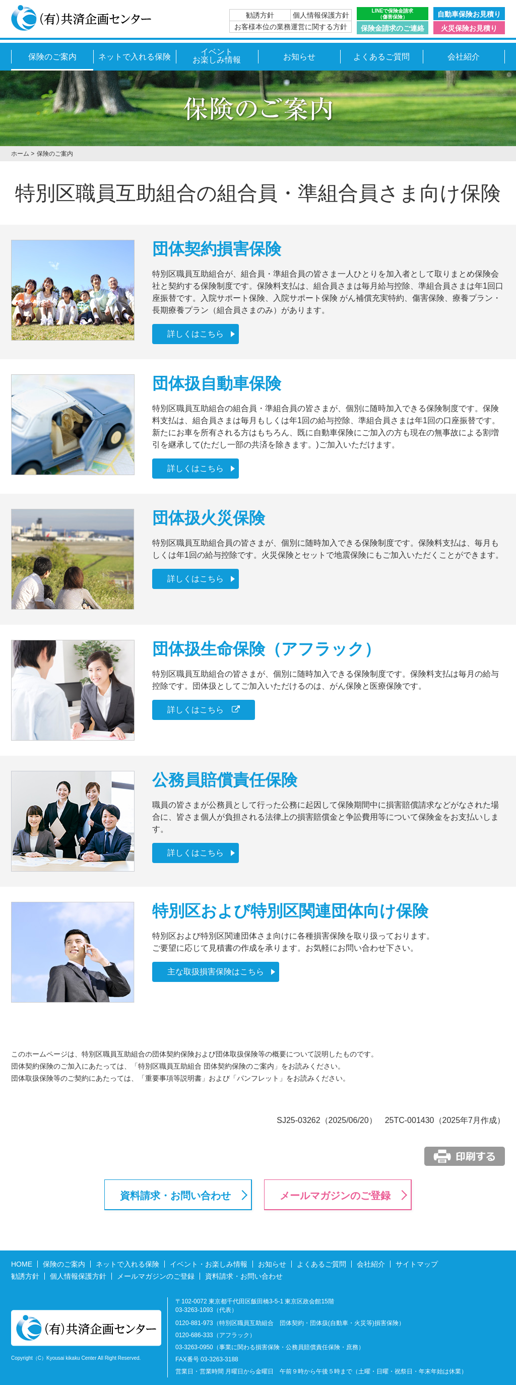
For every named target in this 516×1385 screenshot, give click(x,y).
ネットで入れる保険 (134, 56)
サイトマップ (417, 1264)
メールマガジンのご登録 (335, 1195)
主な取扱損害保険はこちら (215, 971)
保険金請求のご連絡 (392, 28)
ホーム (20, 153)
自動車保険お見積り (469, 14)
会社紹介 (463, 56)
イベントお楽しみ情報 (216, 55)
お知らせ (299, 56)
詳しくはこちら (195, 333)
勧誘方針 (260, 15)
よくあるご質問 (381, 56)
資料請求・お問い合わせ (175, 1195)
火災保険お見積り (469, 28)
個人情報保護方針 (321, 15)
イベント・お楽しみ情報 (208, 1264)
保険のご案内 (52, 56)
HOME (21, 1264)
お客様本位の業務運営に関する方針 (290, 27)
